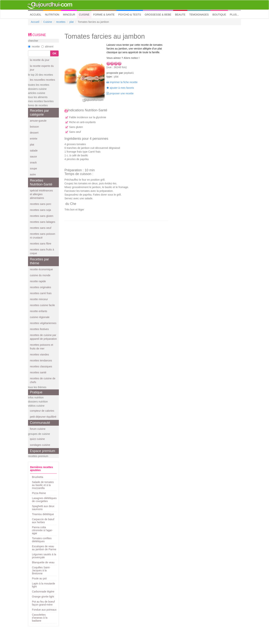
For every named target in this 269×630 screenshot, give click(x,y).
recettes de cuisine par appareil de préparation (43, 337)
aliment (47, 46)
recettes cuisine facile (42, 305)
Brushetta (37, 477)
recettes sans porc (40, 203)
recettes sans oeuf (40, 227)
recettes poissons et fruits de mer (41, 346)
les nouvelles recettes (42, 79)
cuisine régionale (40, 317)
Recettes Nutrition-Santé (41, 182)
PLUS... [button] (234, 14)
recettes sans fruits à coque (42, 251)
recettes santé (38, 372)
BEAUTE (180, 14)
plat (71, 21)
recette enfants (38, 311)
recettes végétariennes (43, 323)
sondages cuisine (40, 444)
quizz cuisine (37, 438)
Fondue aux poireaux (44, 609)
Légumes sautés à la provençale (44, 556)
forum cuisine (37, 428)
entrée (33, 138)
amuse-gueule (38, 120)
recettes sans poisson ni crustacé (42, 235)
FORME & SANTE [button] (104, 14)
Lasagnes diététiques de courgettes (44, 500)
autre (33, 174)
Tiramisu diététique (43, 514)
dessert (34, 132)
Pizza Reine (39, 493)
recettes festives (39, 329)
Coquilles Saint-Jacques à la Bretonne (41, 570)
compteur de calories (42, 410)
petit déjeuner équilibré (43, 416)
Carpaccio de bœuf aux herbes (43, 521)
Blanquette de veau (43, 562)
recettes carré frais (41, 293)
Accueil (35, 21)
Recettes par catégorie (39, 112)
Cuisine (47, 21)
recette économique (41, 269)
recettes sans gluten (41, 215)
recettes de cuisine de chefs (42, 380)
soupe (33, 168)
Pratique (36, 392)
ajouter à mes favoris (120, 87)
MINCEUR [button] (69, 14)
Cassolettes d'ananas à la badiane (39, 617)
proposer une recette (120, 93)
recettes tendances (41, 360)
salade (34, 150)
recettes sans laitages (42, 221)
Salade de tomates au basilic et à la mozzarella (43, 485)
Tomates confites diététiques (42, 540)
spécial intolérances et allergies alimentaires (41, 194)
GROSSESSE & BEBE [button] (158, 14)
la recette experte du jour (42, 67)
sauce (33, 156)
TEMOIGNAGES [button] (199, 14)
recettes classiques (41, 366)
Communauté (40, 423)
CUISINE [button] (84, 14)
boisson (34, 126)
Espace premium (42, 451)
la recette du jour (39, 59)
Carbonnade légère (43, 591)
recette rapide (38, 281)
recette (34, 46)
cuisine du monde (40, 275)
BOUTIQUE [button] (219, 14)
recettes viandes (39, 354)
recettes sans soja (40, 209)
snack (33, 162)
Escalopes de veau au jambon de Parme (44, 548)
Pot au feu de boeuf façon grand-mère (43, 603)
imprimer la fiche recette (121, 82)
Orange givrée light (43, 596)
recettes (60, 21)
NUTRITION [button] (52, 14)
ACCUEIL (36, 14)
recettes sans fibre (40, 243)
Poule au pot (39, 578)
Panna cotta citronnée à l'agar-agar (42, 530)
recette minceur (39, 299)
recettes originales (40, 287)
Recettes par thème (39, 261)
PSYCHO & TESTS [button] (129, 14)
